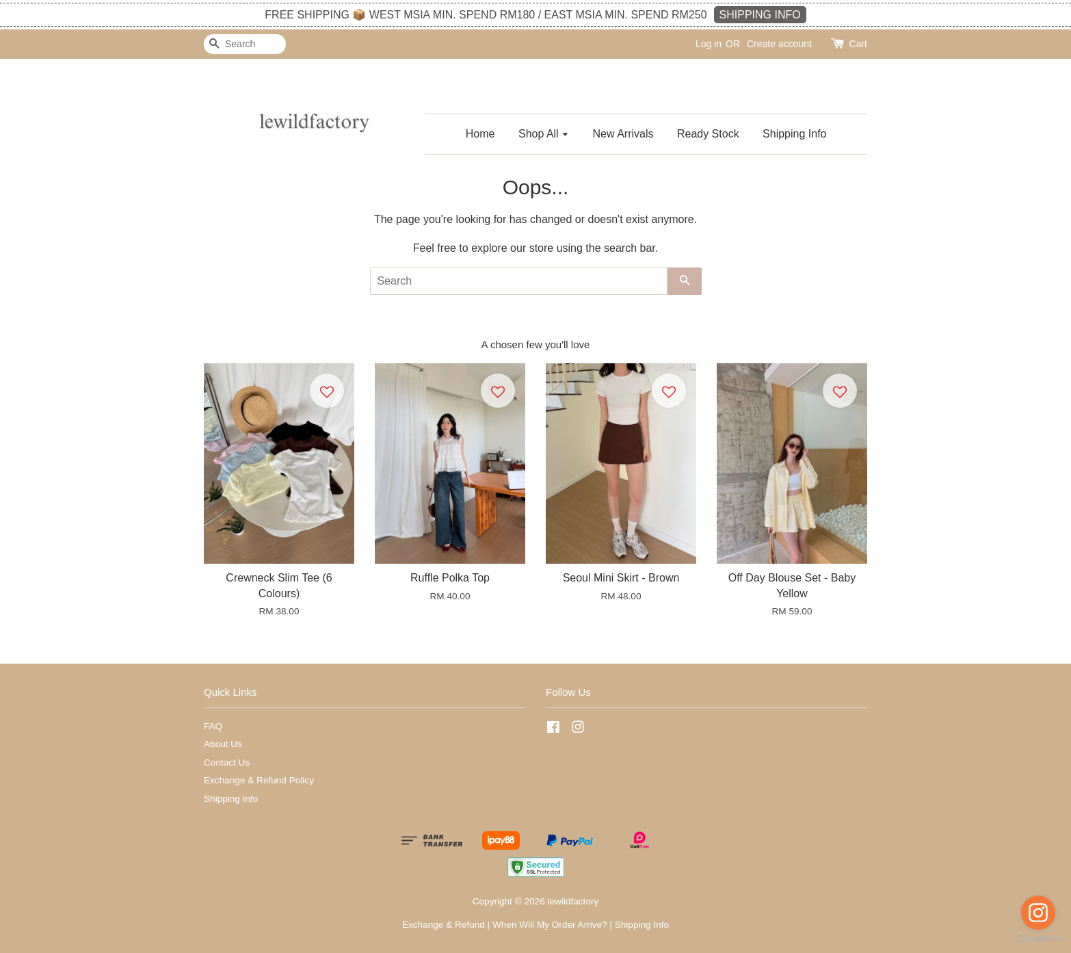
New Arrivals (623, 134)
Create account (779, 43)
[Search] (245, 44)
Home (480, 134)
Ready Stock (708, 134)
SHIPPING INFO (760, 15)
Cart (858, 43)
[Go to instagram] (1038, 913)
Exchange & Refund (443, 924)
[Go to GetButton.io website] (1038, 939)
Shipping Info (794, 134)
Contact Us (227, 762)
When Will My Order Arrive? (549, 924)
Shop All (543, 134)
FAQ (213, 726)
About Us (223, 744)
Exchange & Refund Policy (259, 780)
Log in (709, 43)
